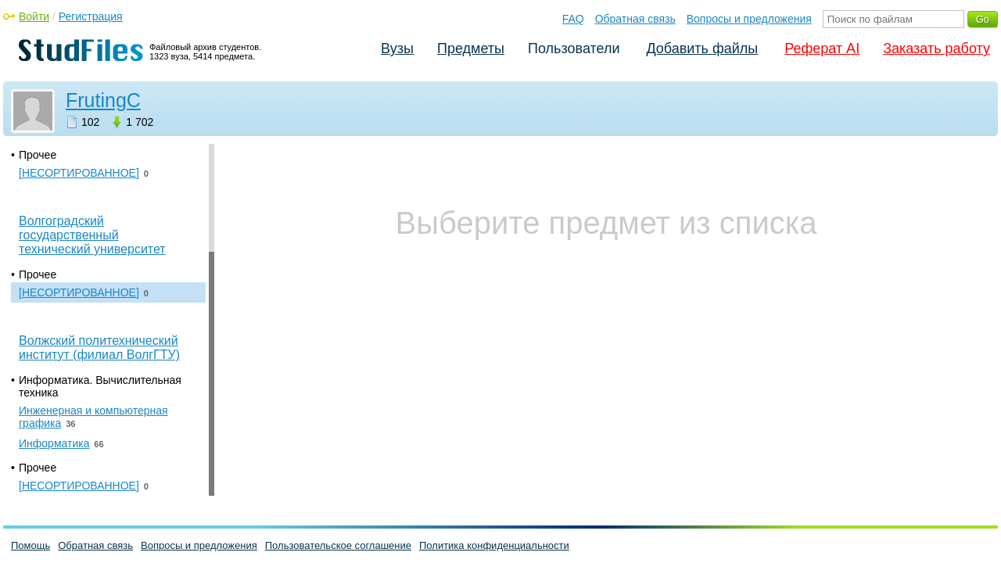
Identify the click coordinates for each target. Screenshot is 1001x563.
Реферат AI (821, 48)
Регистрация (91, 16)
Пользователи (573, 48)
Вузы (397, 48)
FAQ (573, 19)
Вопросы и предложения (749, 19)
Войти (34, 16)
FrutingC (103, 100)
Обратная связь (635, 19)
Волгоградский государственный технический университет (92, 235)
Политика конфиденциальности (494, 545)
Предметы (470, 48)
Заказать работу (936, 48)
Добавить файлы (702, 48)
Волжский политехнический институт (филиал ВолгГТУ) (99, 347)
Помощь (30, 545)
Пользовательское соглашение (338, 545)
